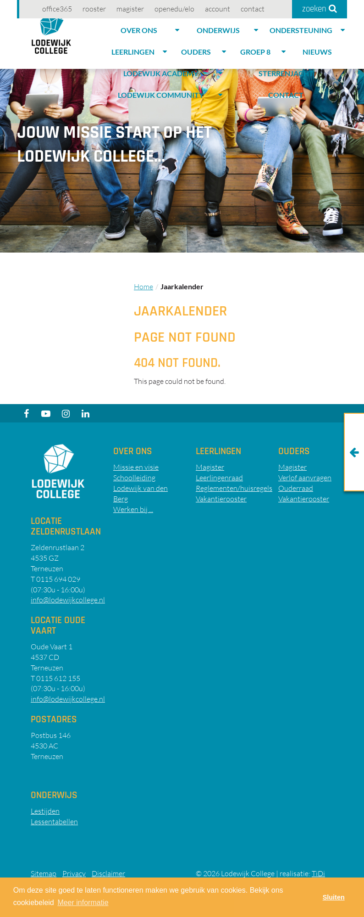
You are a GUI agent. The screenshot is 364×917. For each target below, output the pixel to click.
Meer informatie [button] (82, 902)
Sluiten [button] (334, 897)
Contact (253, 8)
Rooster (94, 8)
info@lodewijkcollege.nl (68, 599)
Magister (130, 8)
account (217, 8)
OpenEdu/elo (174, 8)
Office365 (57, 8)
